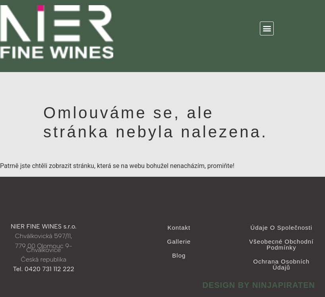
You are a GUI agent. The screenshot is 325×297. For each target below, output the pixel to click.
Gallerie (179, 241)
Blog (179, 255)
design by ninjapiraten (258, 285)
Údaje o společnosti (281, 227)
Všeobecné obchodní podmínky (281, 244)
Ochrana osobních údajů (281, 264)
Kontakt (178, 227)
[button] (267, 28)
